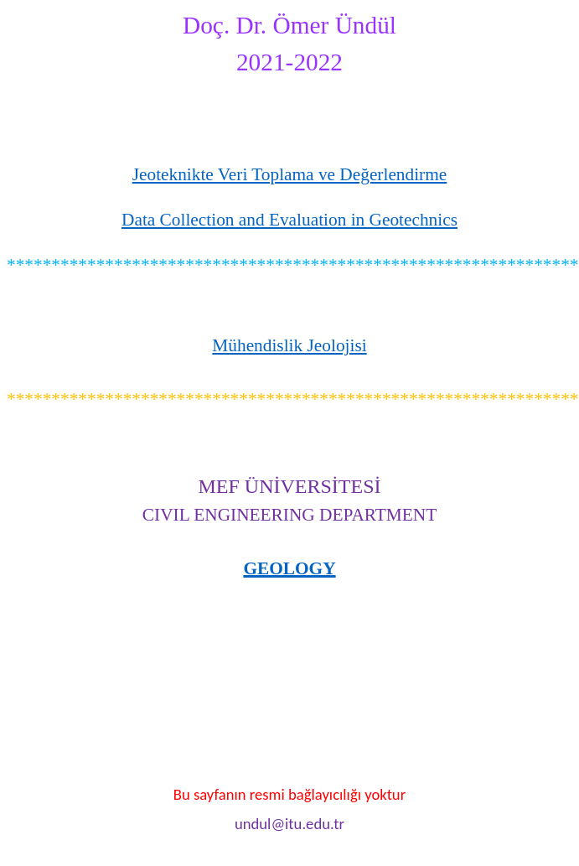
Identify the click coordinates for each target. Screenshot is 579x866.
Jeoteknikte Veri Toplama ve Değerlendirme (289, 174)
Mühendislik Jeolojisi (289, 345)
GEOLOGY (289, 568)
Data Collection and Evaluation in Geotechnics (289, 220)
